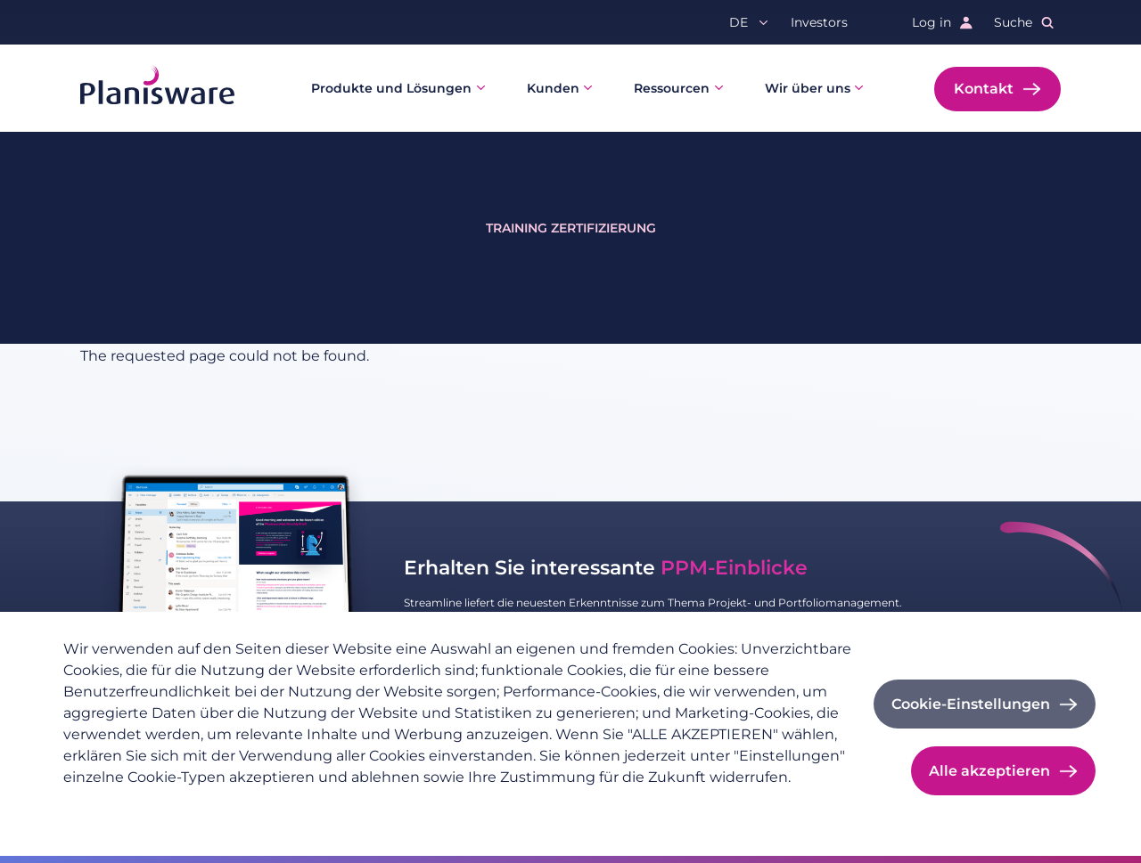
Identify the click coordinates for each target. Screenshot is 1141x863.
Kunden (553, 88)
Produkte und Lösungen (391, 88)
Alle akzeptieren (989, 770)
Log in (931, 22)
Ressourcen (672, 88)
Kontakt (984, 88)
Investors (819, 22)
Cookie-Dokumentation (379, 806)
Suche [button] (1013, 22)
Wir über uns (807, 88)
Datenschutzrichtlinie (130, 806)
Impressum (252, 806)
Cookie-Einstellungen (970, 704)
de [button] (738, 22)
